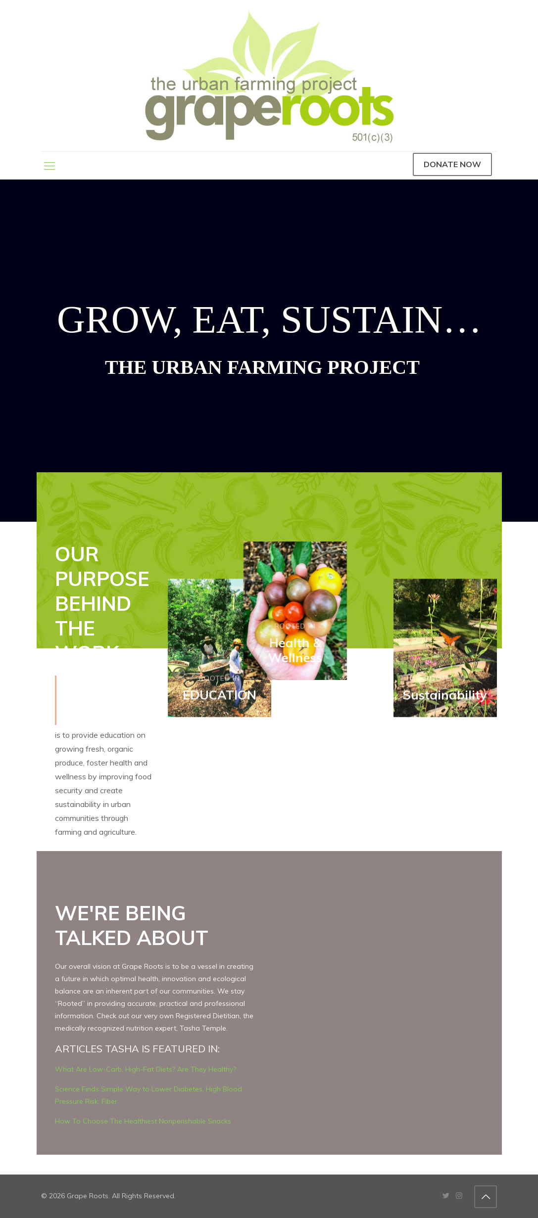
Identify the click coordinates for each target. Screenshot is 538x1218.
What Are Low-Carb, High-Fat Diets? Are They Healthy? (145, 1069)
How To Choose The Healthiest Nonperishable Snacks (143, 1121)
